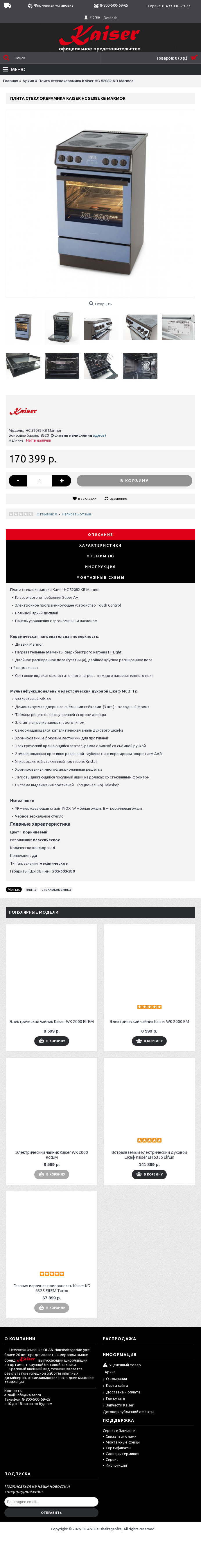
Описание (100, 535)
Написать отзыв (76, 514)
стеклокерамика (56, 889)
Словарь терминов (121, 1454)
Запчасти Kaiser (118, 1405)
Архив (110, 1372)
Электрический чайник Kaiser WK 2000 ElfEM (52, 1021)
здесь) (99, 435)
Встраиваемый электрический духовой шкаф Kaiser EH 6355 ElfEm (149, 1155)
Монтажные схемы (100, 577)
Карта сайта (115, 1385)
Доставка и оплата (121, 1392)
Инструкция (100, 567)
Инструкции (115, 1465)
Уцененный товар (122, 1365)
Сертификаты (117, 1448)
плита (31, 889)
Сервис (110, 1459)
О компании (115, 1379)
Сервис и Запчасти (119, 1430)
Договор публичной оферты (128, 1412)
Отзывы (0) (100, 556)
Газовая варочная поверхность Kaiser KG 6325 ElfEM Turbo (52, 1288)
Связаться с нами (120, 1436)
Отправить (51, 1512)
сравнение (118, 498)
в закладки (87, 498)
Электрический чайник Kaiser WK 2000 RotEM (51, 1155)
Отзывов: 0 (47, 514)
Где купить (114, 1398)
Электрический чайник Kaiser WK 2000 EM (149, 1021)
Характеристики (100, 545)
